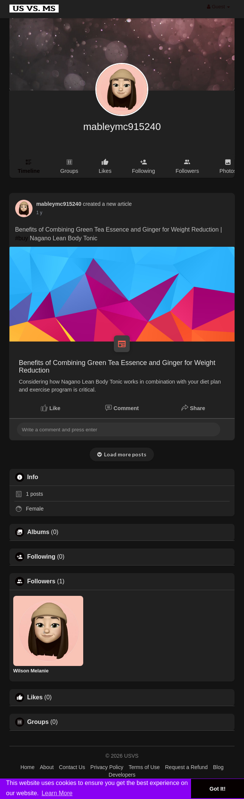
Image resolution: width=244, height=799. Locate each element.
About (47, 767)
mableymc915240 (122, 126)
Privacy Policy (106, 767)
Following (41, 557)
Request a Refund (186, 767)
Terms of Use (144, 767)
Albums (38, 532)
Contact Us (72, 767)
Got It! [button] (217, 789)
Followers (41, 581)
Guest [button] (218, 6)
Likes (35, 697)
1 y (39, 212)
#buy (21, 238)
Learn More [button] (57, 793)
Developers (122, 775)
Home (27, 767)
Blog (218, 767)
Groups (38, 722)
